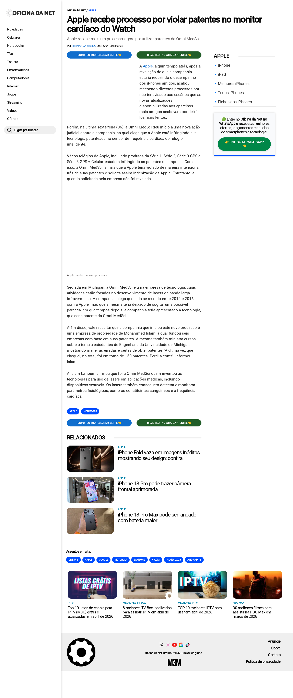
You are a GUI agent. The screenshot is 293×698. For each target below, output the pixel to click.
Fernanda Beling (84, 45)
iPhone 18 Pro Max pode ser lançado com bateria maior (157, 517)
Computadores (18, 78)
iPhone (224, 65)
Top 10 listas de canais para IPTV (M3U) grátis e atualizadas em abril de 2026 (90, 612)
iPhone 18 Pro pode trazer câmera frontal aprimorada (154, 486)
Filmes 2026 (173, 560)
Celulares (14, 37)
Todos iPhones (231, 92)
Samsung (139, 560)
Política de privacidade (263, 662)
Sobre (275, 648)
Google (103, 560)
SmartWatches (18, 70)
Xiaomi (156, 560)
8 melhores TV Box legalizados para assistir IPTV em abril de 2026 (147, 612)
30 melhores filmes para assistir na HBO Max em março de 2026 (252, 612)
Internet (13, 86)
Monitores (90, 411)
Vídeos (12, 111)
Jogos (11, 94)
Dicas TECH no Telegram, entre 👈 (99, 55)
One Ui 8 (73, 560)
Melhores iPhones (233, 83)
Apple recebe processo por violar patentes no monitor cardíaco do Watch (164, 24)
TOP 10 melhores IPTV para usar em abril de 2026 (200, 610)
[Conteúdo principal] (146, 336)
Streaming (14, 102)
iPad (222, 74)
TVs (10, 54)
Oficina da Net (76, 10)
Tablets (12, 62)
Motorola (121, 560)
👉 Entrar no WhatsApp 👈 (244, 144)
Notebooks (15, 45)
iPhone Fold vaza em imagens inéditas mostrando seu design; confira (159, 455)
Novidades (15, 29)
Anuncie (274, 641)
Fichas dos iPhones (235, 101)
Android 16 (194, 560)
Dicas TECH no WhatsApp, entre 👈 (169, 55)
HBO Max (238, 602)
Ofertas (12, 119)
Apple (92, 10)
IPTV (70, 602)
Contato (274, 655)
